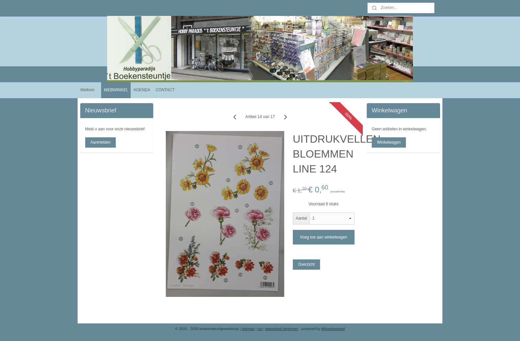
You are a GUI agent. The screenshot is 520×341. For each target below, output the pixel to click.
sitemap (248, 329)
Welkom (87, 90)
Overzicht (306, 264)
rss (259, 329)
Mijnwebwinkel (333, 329)
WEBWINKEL (116, 90)
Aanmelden (100, 142)
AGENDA (141, 90)
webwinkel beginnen (281, 329)
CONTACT (165, 90)
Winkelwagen (389, 142)
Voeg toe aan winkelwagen (323, 237)
